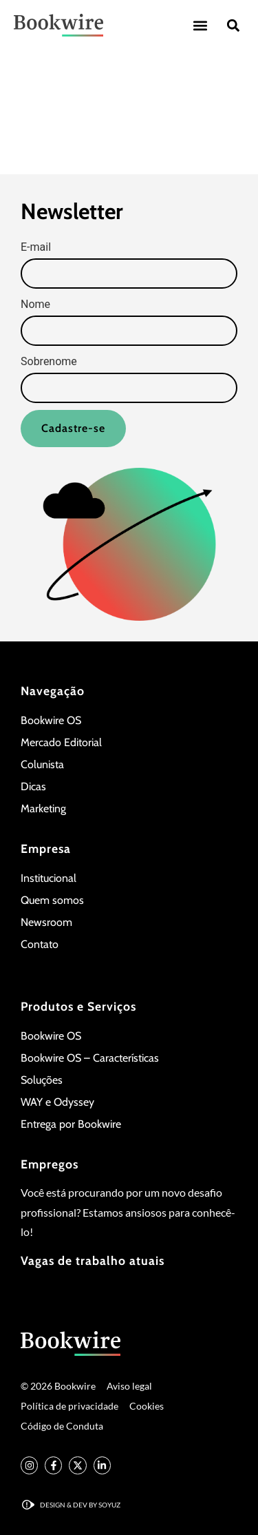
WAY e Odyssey (57, 1102)
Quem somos (52, 900)
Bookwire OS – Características (90, 1057)
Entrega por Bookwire (71, 1124)
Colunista (42, 764)
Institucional (48, 878)
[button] (200, 25)
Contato (39, 944)
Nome (35, 304)
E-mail (36, 247)
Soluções (42, 1079)
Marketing (43, 808)
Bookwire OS (51, 720)
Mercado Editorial (61, 742)
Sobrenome (49, 361)
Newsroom (46, 922)
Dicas (33, 786)
